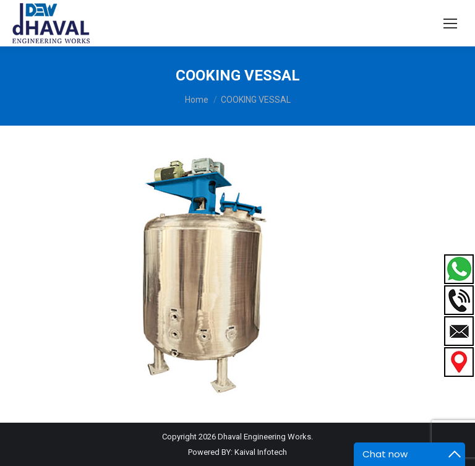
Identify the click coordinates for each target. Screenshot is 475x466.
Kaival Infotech (260, 452)
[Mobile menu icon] (450, 23)
